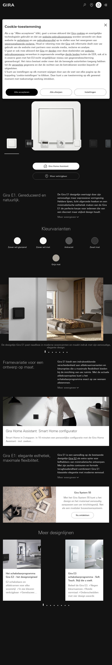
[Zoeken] (84, 5)
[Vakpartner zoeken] (91, 4)
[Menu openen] (105, 4)
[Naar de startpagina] (8, 5)
